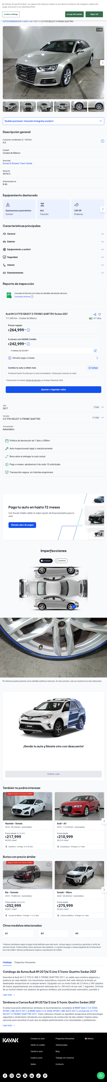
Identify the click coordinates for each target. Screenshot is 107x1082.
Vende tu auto (37, 1043)
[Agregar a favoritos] (99, 313)
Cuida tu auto (36, 1050)
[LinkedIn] (32, 1068)
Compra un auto (38, 1031)
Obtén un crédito (38, 1037)
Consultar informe (24, 297)
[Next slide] (103, 63)
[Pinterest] (45, 1068)
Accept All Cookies (74, 14)
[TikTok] (38, 1068)
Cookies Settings (11, 14)
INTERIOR (61, 553)
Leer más (9, 987)
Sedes (33, 1056)
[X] (25, 1068)
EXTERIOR (46, 553)
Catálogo (7, 954)
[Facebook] (5, 1068)
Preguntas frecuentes (24, 954)
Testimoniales (61, 1037)
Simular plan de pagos (22, 517)
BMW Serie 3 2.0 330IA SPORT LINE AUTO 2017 (53, 1003)
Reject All (94, 14)
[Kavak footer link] (10, 1044)
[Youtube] (18, 1068)
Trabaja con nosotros (65, 1050)
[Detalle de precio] (28, 329)
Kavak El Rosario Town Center (17, 163)
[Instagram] (11, 1068)
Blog (57, 1043)
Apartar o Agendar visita (53, 381)
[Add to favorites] (48, 788)
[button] (93, 360)
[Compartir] (95, 313)
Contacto (60, 1056)
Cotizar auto (53, 766)
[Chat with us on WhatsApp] (101, 1076)
